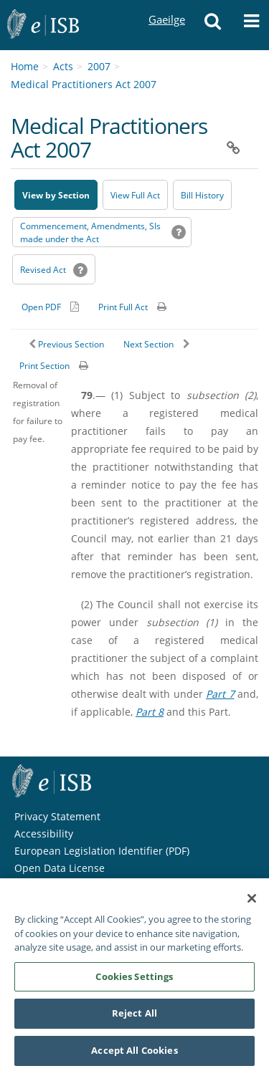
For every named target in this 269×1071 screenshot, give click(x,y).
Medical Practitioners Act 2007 (83, 84)
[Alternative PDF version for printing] (50, 307)
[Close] (252, 902)
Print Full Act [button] (123, 307)
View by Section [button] (56, 195)
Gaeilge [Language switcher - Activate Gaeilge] (166, 6)
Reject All (134, 1017)
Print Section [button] (44, 366)
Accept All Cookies (134, 1054)
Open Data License (59, 868)
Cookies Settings (134, 980)
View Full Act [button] (135, 195)
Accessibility (43, 833)
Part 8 (150, 712)
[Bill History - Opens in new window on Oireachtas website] (202, 195)
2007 (99, 66)
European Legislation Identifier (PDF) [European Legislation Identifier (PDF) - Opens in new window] (101, 851)
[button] (212, 25)
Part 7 (220, 694)
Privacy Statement (57, 816)
